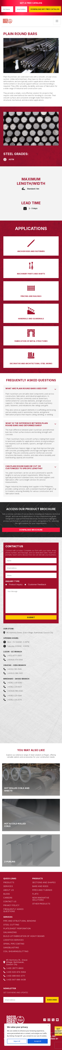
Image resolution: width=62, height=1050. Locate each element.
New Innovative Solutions (40, 899)
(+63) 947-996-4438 (16, 980)
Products (8, 882)
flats (35, 894)
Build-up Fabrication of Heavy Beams (24, 936)
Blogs (6, 894)
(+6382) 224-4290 (14, 683)
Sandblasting (11, 947)
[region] (27, 1035)
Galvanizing (10, 932)
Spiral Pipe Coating (13, 944)
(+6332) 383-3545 (14, 669)
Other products (41, 904)
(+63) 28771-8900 (15, 968)
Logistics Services (13, 940)
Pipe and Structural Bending (19, 921)
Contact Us (9, 901)
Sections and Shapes (44, 882)
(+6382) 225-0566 (14, 695)
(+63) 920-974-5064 (16, 972)
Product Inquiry (16, 584)
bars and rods (40, 886)
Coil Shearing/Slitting (15, 951)
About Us (8, 890)
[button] (31, 389)
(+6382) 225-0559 (14, 687)
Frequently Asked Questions (13, 910)
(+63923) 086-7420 (15, 673)
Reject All (17, 1041)
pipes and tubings (42, 890)
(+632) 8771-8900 (14, 655)
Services (8, 886)
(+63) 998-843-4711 (16, 976)
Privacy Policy (11, 905)
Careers (7, 898)
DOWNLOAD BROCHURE (31, 530)
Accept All (37, 1041)
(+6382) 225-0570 (14, 700)
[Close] (48, 1025)
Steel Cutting (11, 925)
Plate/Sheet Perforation (17, 928)
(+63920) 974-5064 (15, 660)
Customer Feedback (37, 584)
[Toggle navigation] (57, 21)
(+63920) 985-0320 (15, 691)
